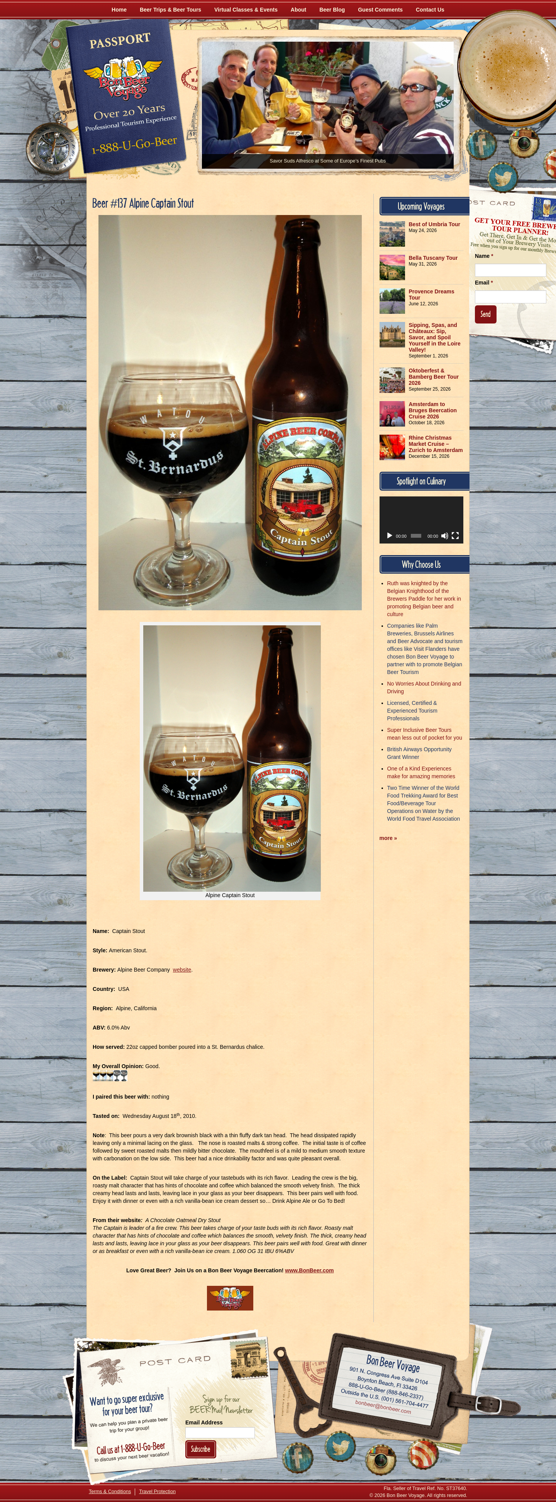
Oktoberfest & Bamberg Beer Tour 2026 (434, 376)
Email (484, 282)
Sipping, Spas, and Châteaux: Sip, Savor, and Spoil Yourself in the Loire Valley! (435, 337)
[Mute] (445, 536)
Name (484, 256)
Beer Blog (332, 10)
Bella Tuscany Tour (433, 258)
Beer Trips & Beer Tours (170, 10)
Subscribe (200, 1448)
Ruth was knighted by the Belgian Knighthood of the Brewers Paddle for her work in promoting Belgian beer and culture (424, 598)
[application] (422, 520)
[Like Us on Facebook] (481, 145)
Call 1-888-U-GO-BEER (133, 147)
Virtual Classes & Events (246, 10)
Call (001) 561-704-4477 (385, 1398)
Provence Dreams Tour (431, 294)
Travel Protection (157, 1491)
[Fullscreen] (455, 536)
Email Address (204, 1422)
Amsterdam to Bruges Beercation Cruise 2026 (433, 410)
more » (388, 838)
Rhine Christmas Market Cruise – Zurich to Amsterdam (436, 444)
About (298, 10)
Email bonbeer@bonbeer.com (383, 1408)
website (182, 970)
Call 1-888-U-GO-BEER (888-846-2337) (386, 1390)
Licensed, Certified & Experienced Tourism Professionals (412, 710)
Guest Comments (380, 10)
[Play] (389, 536)
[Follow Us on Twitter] (502, 177)
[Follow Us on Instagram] (524, 143)
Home (119, 10)
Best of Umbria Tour (435, 224)
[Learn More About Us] (423, 1454)
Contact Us (430, 10)
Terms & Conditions (110, 1491)
